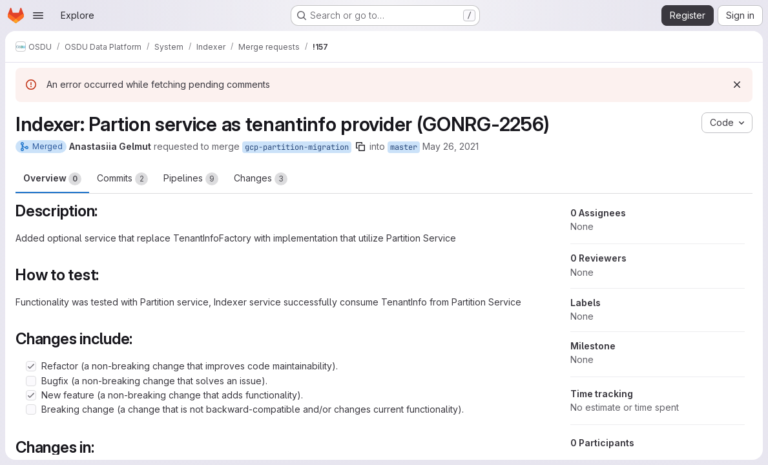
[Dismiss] (737, 84)
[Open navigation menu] (38, 15)
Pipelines (190, 178)
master (403, 147)
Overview (52, 178)
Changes (260, 178)
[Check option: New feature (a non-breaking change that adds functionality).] (31, 395)
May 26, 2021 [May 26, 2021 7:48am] (450, 146)
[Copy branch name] (360, 146)
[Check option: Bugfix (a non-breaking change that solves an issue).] (31, 381)
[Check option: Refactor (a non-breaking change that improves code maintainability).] (31, 366)
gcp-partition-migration (297, 147)
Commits (122, 178)
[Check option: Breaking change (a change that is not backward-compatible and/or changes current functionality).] (31, 409)
